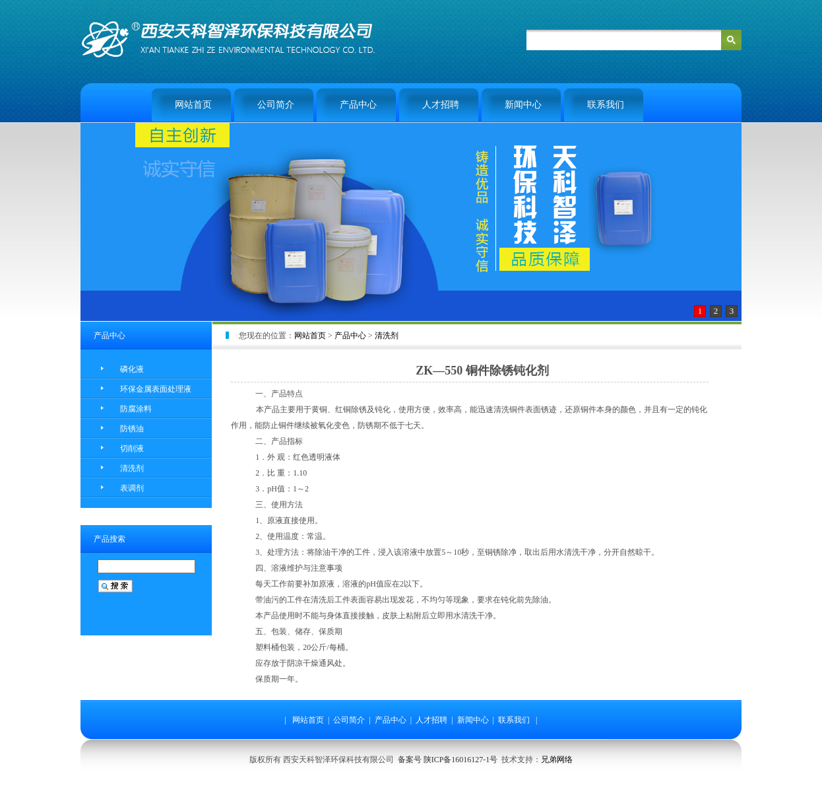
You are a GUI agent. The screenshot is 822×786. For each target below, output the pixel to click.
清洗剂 (132, 468)
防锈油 (132, 428)
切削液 (132, 448)
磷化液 (132, 369)
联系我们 (605, 105)
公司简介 (275, 105)
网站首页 (193, 105)
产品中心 (358, 105)
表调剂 (132, 488)
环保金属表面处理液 (155, 389)
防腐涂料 (136, 408)
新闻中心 (523, 105)
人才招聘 (440, 105)
